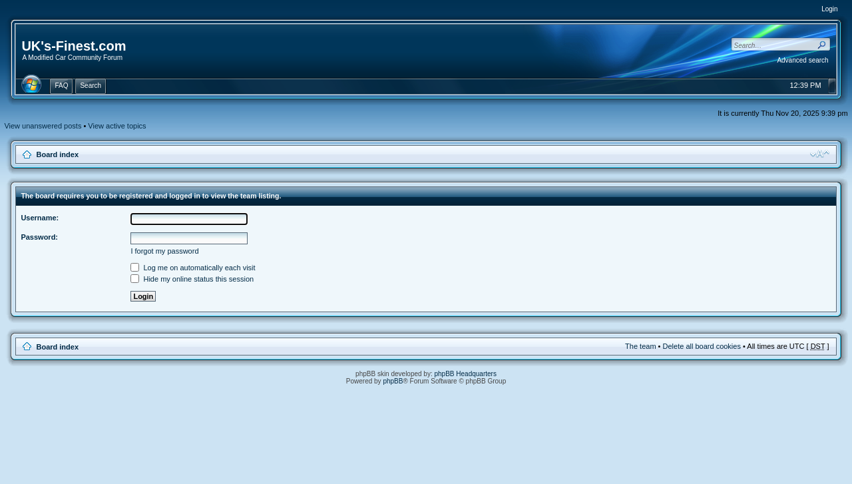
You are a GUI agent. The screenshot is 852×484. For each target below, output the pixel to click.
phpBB (393, 381)
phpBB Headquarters (466, 373)
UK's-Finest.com (73, 46)
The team (640, 346)
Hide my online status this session (192, 279)
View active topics (117, 126)
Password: (39, 237)
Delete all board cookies (702, 346)
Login (829, 9)
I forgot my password (164, 251)
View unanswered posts (42, 126)
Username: (40, 218)
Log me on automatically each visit (192, 268)
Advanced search (802, 60)
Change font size (819, 154)
